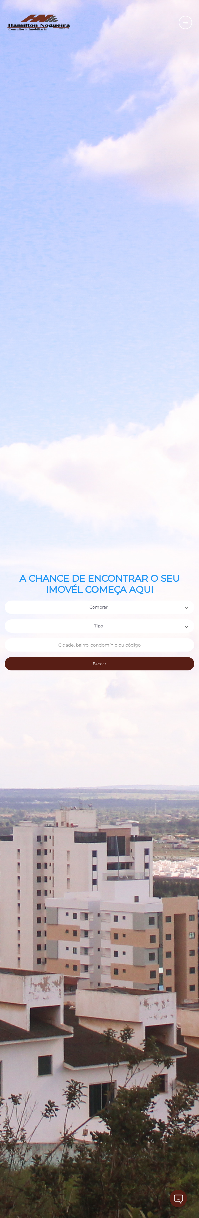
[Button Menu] (185, 22)
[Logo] (76, 22)
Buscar (99, 663)
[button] (99, 607)
